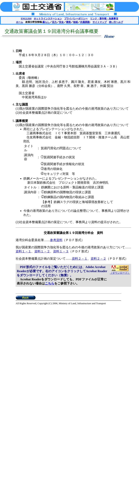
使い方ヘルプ (116, 22)
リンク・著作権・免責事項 (104, 18)
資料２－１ (79, 258)
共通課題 (84, 22)
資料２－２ (98, 258)
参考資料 (56, 240)
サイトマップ (100, 22)
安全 (61, 22)
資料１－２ (42, 251)
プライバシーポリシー (76, 18)
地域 (75, 22)
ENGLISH (26, 18)
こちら (49, 283)
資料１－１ (23, 251)
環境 (68, 22)
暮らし (46, 22)
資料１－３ (61, 251)
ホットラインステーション (48, 18)
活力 (54, 22)
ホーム (19, 22)
